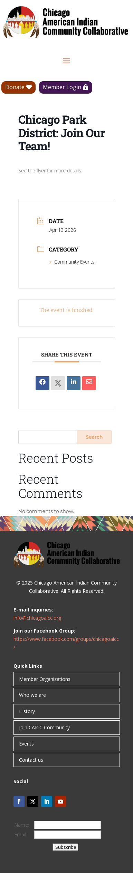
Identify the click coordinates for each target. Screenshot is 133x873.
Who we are (32, 695)
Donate (15, 87)
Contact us (31, 760)
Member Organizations (44, 679)
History (27, 711)
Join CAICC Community (44, 727)
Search (94, 437)
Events (26, 743)
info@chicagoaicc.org (37, 618)
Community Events (72, 261)
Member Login (62, 87)
